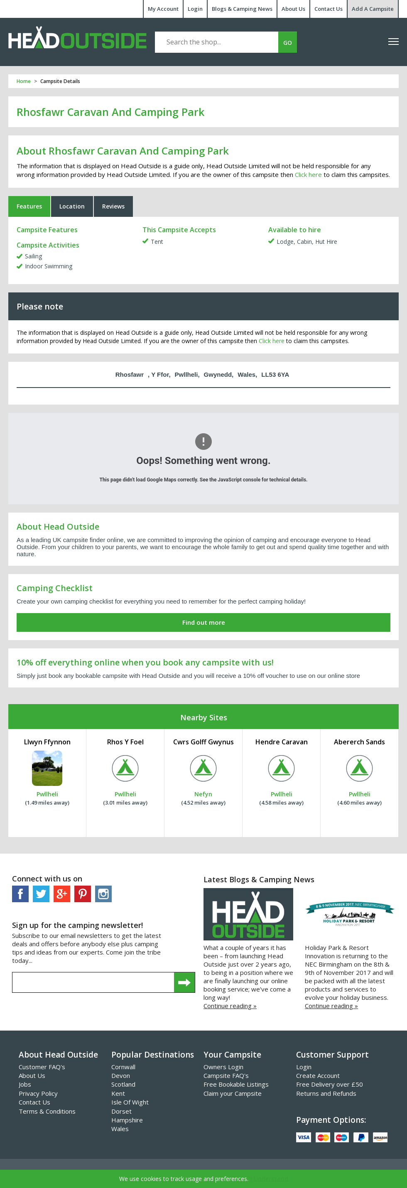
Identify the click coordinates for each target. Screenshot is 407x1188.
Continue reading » (230, 1005)
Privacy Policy (38, 1093)
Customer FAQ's (42, 1067)
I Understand (269, 1179)
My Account (163, 8)
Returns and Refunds (326, 1093)
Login (195, 8)
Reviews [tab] (113, 206)
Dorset (121, 1111)
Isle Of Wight (130, 1102)
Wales (120, 1128)
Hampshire (127, 1120)
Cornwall (123, 1067)
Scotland (123, 1084)
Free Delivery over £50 (329, 1084)
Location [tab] (72, 206)
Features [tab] (29, 206)
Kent (118, 1093)
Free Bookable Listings (236, 1084)
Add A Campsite (373, 8)
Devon (120, 1075)
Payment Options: (331, 1119)
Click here (308, 174)
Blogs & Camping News (242, 8)
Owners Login (223, 1067)
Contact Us (328, 8)
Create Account (318, 1075)
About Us (293, 8)
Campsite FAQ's (226, 1075)
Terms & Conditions (47, 1111)
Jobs (25, 1084)
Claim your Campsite (233, 1093)
